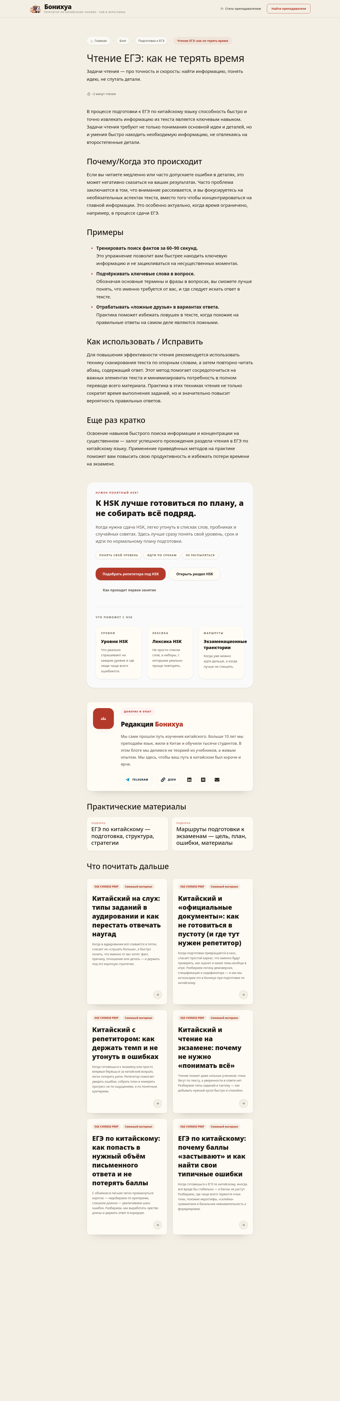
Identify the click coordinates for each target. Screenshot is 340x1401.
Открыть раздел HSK (194, 574)
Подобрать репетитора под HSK (131, 574)
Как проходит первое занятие (129, 590)
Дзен (168, 780)
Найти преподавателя (288, 9)
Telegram (136, 780)
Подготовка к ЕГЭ (151, 41)
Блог (122, 41)
